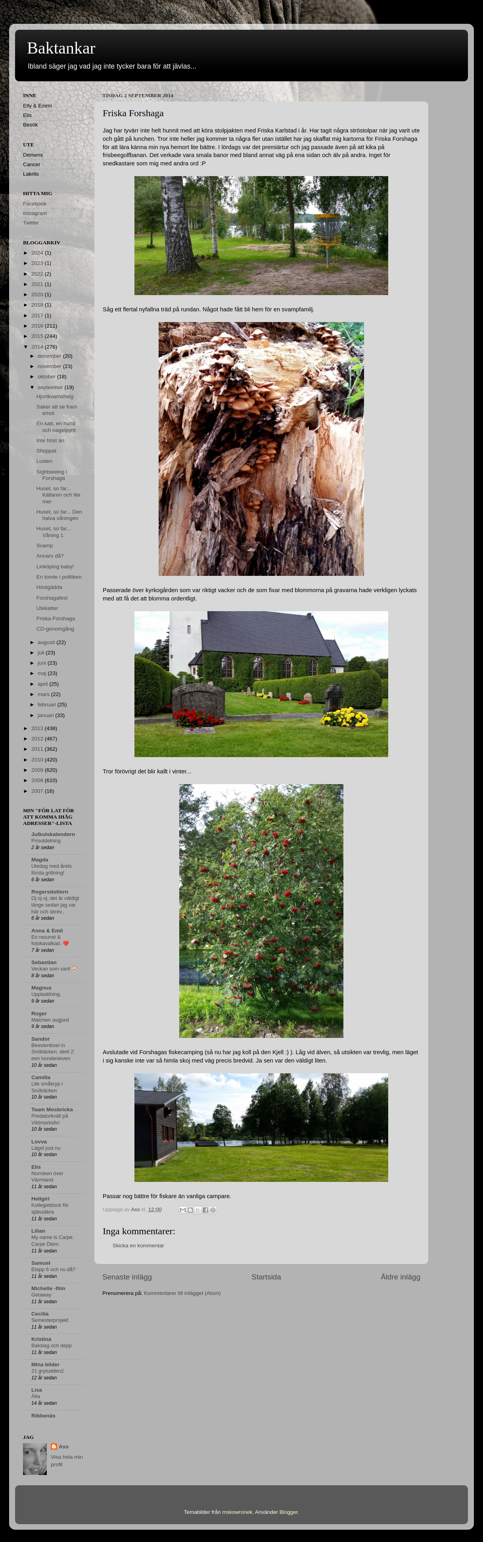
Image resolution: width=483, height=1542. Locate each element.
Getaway (41, 1295)
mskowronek (237, 1512)
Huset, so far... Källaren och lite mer (58, 494)
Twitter (31, 223)
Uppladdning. (46, 994)
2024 (38, 253)
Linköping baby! (55, 567)
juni (43, 663)
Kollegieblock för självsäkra (50, 1208)
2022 (38, 274)
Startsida (266, 1277)
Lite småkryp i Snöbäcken (47, 1087)
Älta (35, 1396)
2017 (38, 315)
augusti (47, 642)
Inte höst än (50, 440)
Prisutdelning (46, 841)
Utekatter (47, 608)
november (50, 366)
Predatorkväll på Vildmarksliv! (49, 1119)
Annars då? (50, 556)
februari (48, 705)
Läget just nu (45, 1148)
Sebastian (44, 962)
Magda (39, 860)
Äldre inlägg (400, 1277)
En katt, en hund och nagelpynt (56, 426)
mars (44, 694)
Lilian (38, 1231)
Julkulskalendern (53, 834)
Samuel (40, 1263)
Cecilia (40, 1314)
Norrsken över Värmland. (47, 1176)
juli (42, 653)
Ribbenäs (43, 1416)
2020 (38, 294)
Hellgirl (40, 1199)
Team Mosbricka (52, 1109)
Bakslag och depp (51, 1345)
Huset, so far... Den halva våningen (59, 515)
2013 (38, 728)
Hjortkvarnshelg (55, 396)
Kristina (41, 1339)
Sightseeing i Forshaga (51, 475)
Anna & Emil (47, 931)
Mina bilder (45, 1364)
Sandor (40, 1039)
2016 (38, 326)
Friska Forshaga (55, 618)
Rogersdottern (49, 892)
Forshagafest (52, 598)
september (51, 387)
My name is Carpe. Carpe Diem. (52, 1240)
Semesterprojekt (49, 1320)
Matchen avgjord (50, 1020)
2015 (38, 336)
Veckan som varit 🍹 (54, 969)
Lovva (39, 1142)
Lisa (36, 1390)
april (43, 684)
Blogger (289, 1512)
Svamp (44, 546)
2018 (38, 305)
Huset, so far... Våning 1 (53, 532)
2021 (38, 284)
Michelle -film (48, 1288)
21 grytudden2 (47, 1371)
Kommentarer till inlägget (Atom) (182, 1293)
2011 (38, 749)
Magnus (41, 988)
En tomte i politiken (59, 577)
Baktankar (61, 48)
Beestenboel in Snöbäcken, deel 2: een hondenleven (53, 1051)
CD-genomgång (55, 629)
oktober (47, 377)
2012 (38, 739)
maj (43, 673)
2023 (38, 263)
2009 (38, 770)
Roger (39, 1013)
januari (46, 715)
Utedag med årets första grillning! (51, 869)
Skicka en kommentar (138, 1246)
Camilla (40, 1077)
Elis (36, 1167)
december (50, 356)
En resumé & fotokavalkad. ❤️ (50, 940)
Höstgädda (49, 587)
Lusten (44, 461)
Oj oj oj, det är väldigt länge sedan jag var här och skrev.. (55, 904)
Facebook (34, 204)
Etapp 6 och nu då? (53, 1269)
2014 (38, 347)
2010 (38, 760)
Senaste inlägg (127, 1277)
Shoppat (46, 451)
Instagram (35, 213)
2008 (38, 780)
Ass (64, 1447)
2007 (38, 791)
